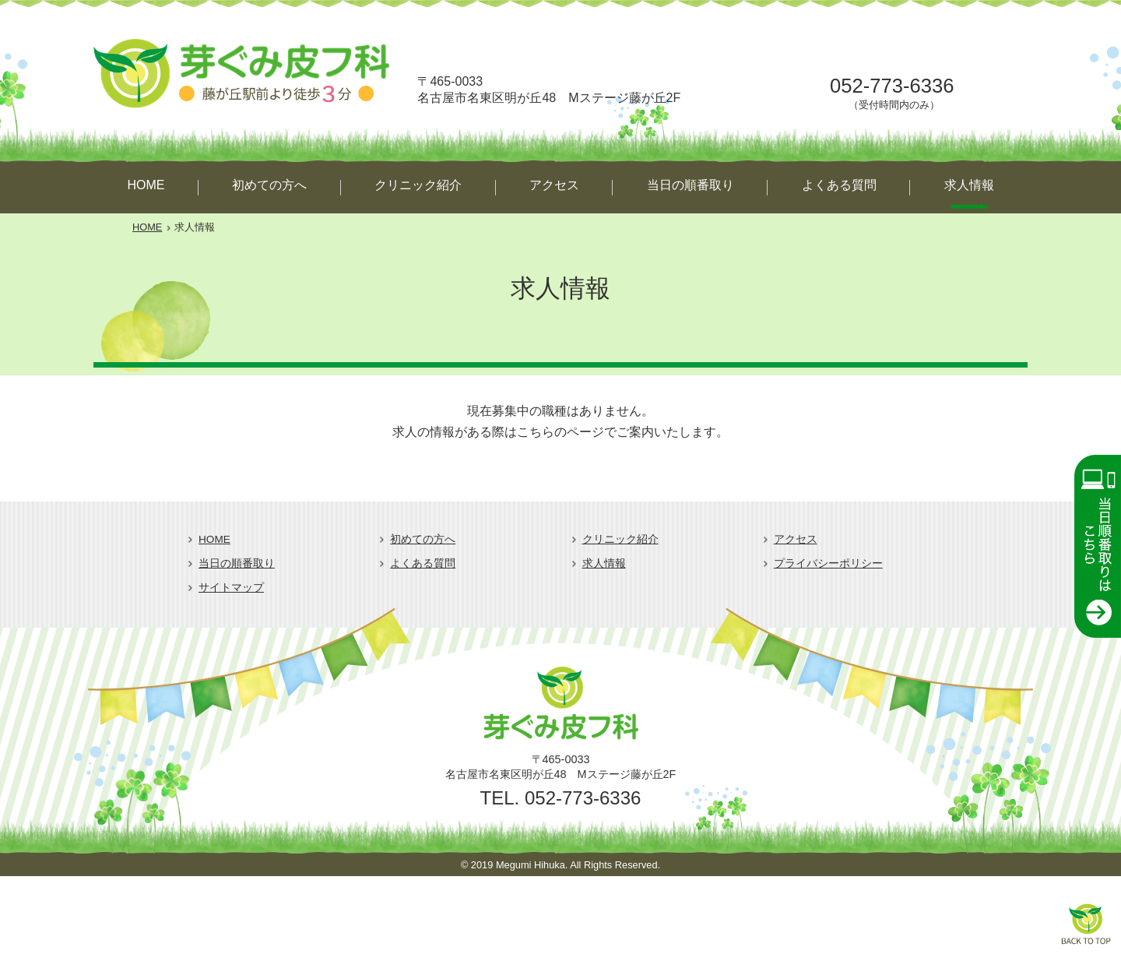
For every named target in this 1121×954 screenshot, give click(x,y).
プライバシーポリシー (828, 563)
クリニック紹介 (418, 185)
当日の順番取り (690, 185)
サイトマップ (231, 587)
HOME (145, 185)
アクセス (554, 185)
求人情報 (969, 185)
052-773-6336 (892, 86)
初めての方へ (269, 185)
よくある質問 (839, 185)
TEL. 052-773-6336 (560, 797)
